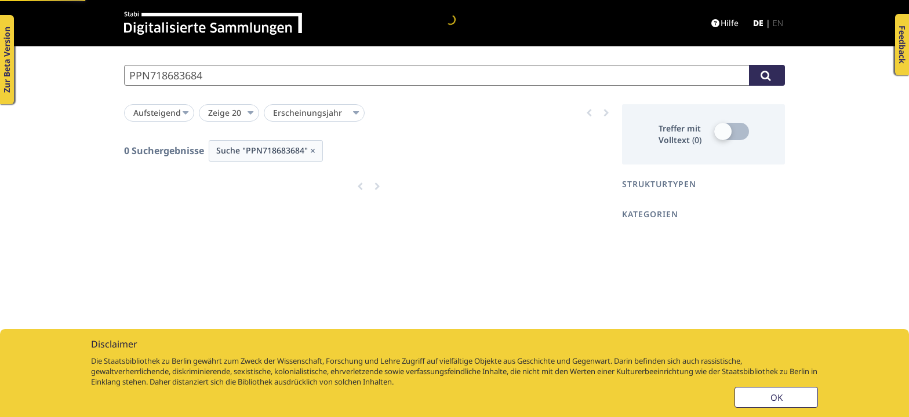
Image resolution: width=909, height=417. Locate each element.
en (778, 22)
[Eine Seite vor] (606, 113)
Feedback (902, 44)
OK (776, 397)
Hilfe (725, 22)
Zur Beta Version (6, 60)
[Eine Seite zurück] (589, 113)
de (758, 22)
